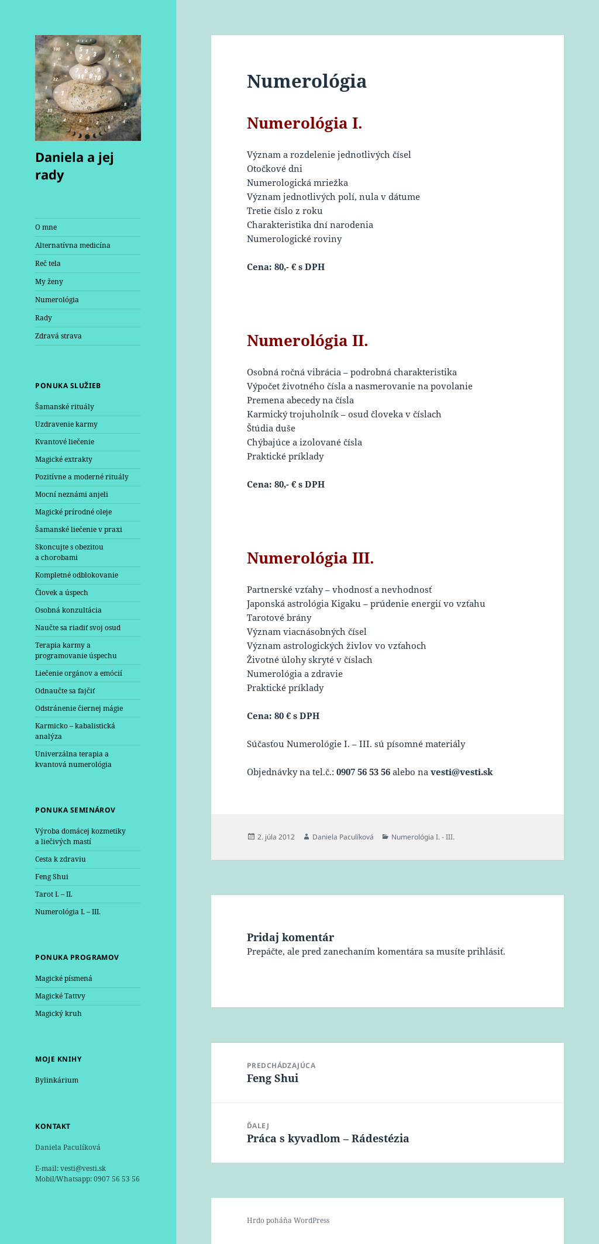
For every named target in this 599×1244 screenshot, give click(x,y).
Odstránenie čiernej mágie (79, 708)
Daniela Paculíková (343, 837)
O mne (46, 227)
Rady (43, 318)
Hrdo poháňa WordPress (288, 1220)
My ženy (49, 281)
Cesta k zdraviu (60, 859)
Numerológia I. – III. (68, 912)
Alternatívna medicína (73, 245)
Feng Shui (51, 877)
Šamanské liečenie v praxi (78, 529)
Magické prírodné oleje (73, 512)
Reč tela (48, 263)
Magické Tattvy (60, 996)
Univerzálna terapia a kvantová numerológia (73, 759)
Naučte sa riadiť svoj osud (78, 628)
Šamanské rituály (64, 407)
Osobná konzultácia (68, 610)
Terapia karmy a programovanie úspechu (76, 650)
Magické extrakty (63, 459)
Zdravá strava (58, 336)
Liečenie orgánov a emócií (78, 673)
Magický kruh (58, 1013)
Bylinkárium (56, 1080)
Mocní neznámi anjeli (71, 494)
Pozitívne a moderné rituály (82, 477)
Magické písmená (63, 978)
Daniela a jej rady (74, 165)
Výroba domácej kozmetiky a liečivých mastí (80, 836)
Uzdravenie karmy (66, 424)
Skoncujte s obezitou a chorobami (69, 552)
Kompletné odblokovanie (76, 575)
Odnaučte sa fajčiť (65, 691)
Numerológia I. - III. (423, 837)
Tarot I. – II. (54, 894)
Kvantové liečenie (64, 442)
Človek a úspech (61, 592)
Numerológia (57, 300)
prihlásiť (485, 951)
